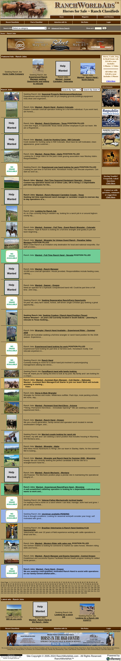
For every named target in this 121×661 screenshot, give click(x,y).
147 (88, 588)
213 (2, 593)
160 (31, 589)
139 (63, 588)
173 (72, 589)
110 (69, 586)
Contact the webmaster (112, 631)
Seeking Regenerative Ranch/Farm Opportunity (64, 300)
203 (69, 591)
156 (18, 589)
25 (57, 582)
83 (95, 584)
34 (78, 582)
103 (46, 586)
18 (40, 582)
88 (9, 586)
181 (98, 589)
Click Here (110, 81)
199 (56, 591)
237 (79, 593)
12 (26, 582)
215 (8, 593)
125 (18, 588)
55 (30, 584)
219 (21, 593)
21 (47, 582)
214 (5, 593)
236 (76, 593)
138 (60, 588)
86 (4, 586)
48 (13, 584)
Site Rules (84, 22)
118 (95, 586)
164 (43, 589)
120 (2, 588)
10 (22, 582)
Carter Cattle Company (13, 74)
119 (98, 586)
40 (92, 582)
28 (64, 582)
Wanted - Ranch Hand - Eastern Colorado (54, 107)
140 (66, 588)
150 (98, 588)
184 (8, 591)
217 (15, 593)
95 (25, 586)
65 (53, 584)
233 (66, 593)
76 (79, 584)
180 (95, 589)
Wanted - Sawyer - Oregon (47, 285)
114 (82, 586)
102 (43, 586)
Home (62, 17)
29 (66, 582)
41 (94, 582)
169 (60, 589)
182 (2, 591)
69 (62, 584)
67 (58, 584)
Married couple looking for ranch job (59, 434)
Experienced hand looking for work (51, 346)
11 (24, 582)
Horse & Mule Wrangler (46, 393)
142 (72, 588)
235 (72, 593)
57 (34, 584)
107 (59, 586)
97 (30, 586)
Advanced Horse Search (60, 28)
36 (83, 582)
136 (53, 588)
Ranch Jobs (11, 33)
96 (27, 586)
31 (71, 582)
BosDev (5, 658)
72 (69, 584)
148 (92, 588)
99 (34, 586)
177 (85, 589)
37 (85, 582)
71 (67, 584)
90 (13, 586)
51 (20, 584)
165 (47, 589)
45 (6, 584)
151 (2, 589)
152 (5, 589)
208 (85, 591)
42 (97, 582)
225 (40, 593)
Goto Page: (5, 582)
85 (2, 586)
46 (9, 584)
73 (72, 584)
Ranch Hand (47, 360)
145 (82, 588)
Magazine (85, 17)
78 (83, 584)
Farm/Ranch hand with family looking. (59, 371)
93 (20, 586)
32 (73, 582)
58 (37, 584)
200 (60, 591)
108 (62, 586)
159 (27, 589)
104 (50, 586)
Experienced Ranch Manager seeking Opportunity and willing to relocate (38, 80)
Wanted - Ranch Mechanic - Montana (52, 473)
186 (15, 591)
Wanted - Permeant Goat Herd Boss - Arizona (56, 405)
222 (31, 593)
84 (97, 584)
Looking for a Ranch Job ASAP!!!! (87, 619)
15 (33, 582)
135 (50, 588)
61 (44, 584)
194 (40, 591)
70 (65, 584)
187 (18, 591)
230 (56, 593)
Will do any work (14, 619)
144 (79, 588)
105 (53, 586)
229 (53, 593)
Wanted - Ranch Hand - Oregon (49, 420)
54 (27, 584)
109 (66, 586)
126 (21, 588)
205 (76, 591)
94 (23, 586)
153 (8, 589)
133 (43, 588)
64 (51, 584)
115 (85, 586)
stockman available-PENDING (55, 514)
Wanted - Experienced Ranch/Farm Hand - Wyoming (60, 487)
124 (15, 588)
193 (37, 591)
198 (53, 591)
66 (55, 584)
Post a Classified (36, 22)
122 (8, 588)
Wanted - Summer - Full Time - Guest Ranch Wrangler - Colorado (65, 227)
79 (86, 584)
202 (66, 591)
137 (56, 588)
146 (85, 588)
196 (47, 591)
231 (60, 593)
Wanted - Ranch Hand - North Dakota (87, 78)
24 (54, 582)
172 (69, 589)
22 (50, 582)
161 (34, 589)
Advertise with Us (60, 22)
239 (85, 593)
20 (45, 582)
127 (24, 588)
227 (47, 593)
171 (66, 589)
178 (88, 589)
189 (24, 591)
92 (18, 586)
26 (59, 582)
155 (15, 589)
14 (31, 582)
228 (50, 593)
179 (92, 589)
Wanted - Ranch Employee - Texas (51, 123)
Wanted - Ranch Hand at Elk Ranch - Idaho (40, 621)
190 (27, 591)
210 (92, 591)
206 (79, 591)
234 (69, 593)
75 (76, 584)
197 (50, 591)
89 (11, 586)
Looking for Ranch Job (45, 211)
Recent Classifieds (12, 22)
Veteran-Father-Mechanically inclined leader (62, 500)
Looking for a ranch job (64, 616)
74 (74, 584)
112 (75, 586)
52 (23, 584)
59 (39, 584)
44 (4, 584)
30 (69, 582)
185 (11, 591)
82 (93, 584)
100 (37, 586)
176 (82, 589)
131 (37, 588)
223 (34, 593)
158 (24, 589)
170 (63, 589)
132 (40, 588)
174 (76, 589)
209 (88, 591)
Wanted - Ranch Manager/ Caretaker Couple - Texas (60, 195)
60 (41, 584)
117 (91, 586)
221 (27, 593)
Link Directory (109, 17)
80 (88, 584)
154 (11, 589)
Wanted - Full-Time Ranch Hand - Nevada (54, 255)
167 (53, 589)
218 (18, 593)
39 (89, 582)
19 (43, 582)
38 (87, 582)
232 (63, 593)
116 (88, 586)
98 (32, 586)
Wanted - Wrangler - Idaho (47, 446)
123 (11, 588)
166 (50, 589)
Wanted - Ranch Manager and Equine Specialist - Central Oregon (65, 556)
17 (38, 582)
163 (40, 589)
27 (61, 582)
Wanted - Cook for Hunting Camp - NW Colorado (57, 140)
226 (43, 593)
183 (5, 591)
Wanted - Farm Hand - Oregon (50, 569)
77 (81, 584)
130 (34, 588)
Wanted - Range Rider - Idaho (48, 154)
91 (16, 586)
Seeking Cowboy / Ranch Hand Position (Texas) (65, 315)
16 (36, 582)
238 (82, 593)
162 (37, 589)
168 (56, 589)
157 (21, 589)
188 (21, 591)
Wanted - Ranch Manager (47, 269)
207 (82, 591)
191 (31, 591)
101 (40, 586)
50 (18, 584)
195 (43, 591)
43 (2, 584)
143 (76, 588)
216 (11, 593)
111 (72, 586)
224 (37, 593)
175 (79, 589)
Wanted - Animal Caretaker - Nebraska (63, 80)
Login (109, 22)
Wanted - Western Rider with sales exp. (53, 543)
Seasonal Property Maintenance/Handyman (62, 94)
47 (11, 584)
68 (60, 584)
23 (52, 582)
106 (56, 586)
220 (24, 593)
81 (90, 584)
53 (25, 584)
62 (46, 584)
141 (69, 588)
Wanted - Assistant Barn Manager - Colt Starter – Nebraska (63, 380)
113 (79, 586)
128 (27, 588)
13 (29, 582)
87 (6, 586)
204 (72, 591)
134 (47, 588)
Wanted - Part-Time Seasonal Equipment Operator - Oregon (63, 180)
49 (16, 584)
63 (48, 584)
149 (95, 588)
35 (80, 582)
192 (34, 591)
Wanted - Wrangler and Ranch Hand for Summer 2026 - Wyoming (65, 458)
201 (63, 591)
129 (31, 588)
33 (75, 582)
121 (5, 588)
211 (95, 591)
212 (98, 591)
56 (32, 584)
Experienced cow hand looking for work (60, 167)
